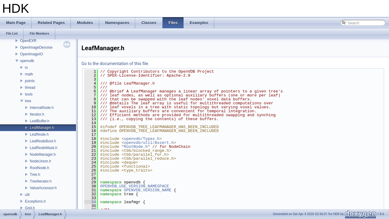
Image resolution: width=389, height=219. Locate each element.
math (29, 74)
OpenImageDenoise (36, 47)
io (26, 67)
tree (28, 101)
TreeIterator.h (41, 181)
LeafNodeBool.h (43, 141)
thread (30, 87)
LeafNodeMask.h (43, 148)
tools (29, 94)
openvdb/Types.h (142, 138)
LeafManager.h (42, 128)
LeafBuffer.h (40, 121)
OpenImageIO (31, 54)
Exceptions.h (35, 201)
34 (90, 202)
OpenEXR (28, 41)
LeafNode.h (39, 134)
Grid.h (30, 208)
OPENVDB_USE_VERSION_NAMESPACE (134, 186)
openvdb (27, 61)
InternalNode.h (42, 108)
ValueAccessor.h (43, 188)
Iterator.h (37, 114)
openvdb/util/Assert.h (149, 142)
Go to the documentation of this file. (115, 63)
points (30, 81)
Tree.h (35, 174)
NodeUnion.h (40, 161)
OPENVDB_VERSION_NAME (147, 190)
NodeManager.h (43, 154)
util (27, 195)
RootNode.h (39, 168)
